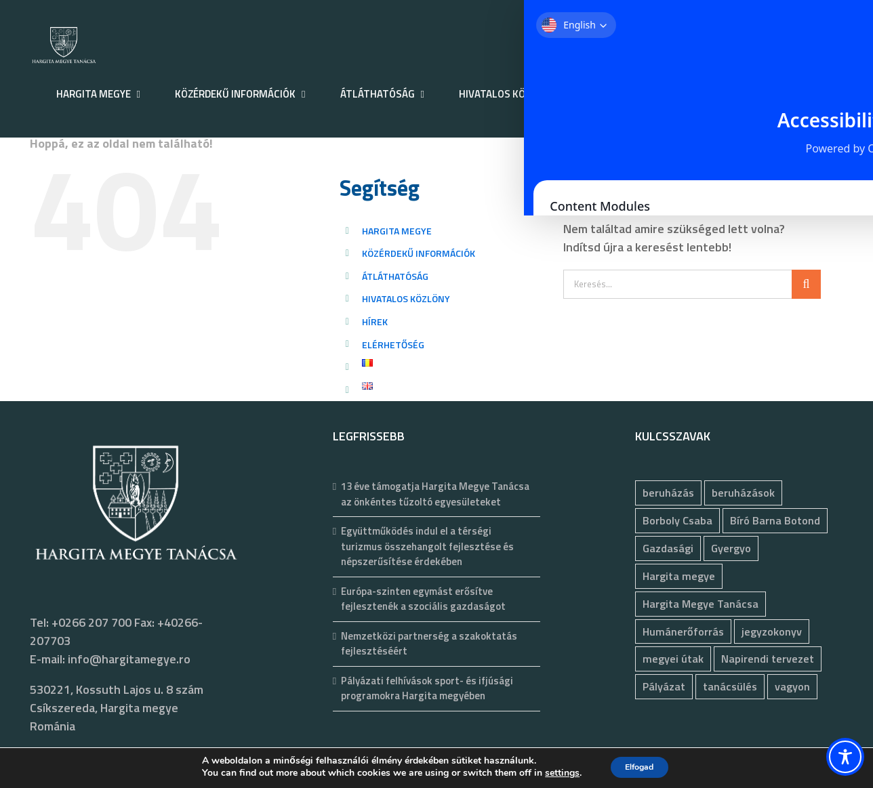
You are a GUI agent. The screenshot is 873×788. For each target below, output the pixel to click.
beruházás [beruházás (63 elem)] (668, 492)
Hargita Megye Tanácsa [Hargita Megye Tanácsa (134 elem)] (700, 604)
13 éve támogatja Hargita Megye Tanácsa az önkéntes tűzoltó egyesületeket (435, 494)
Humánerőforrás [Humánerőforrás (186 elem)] (683, 631)
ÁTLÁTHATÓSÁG (395, 276)
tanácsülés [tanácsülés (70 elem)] (730, 686)
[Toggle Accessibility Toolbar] (845, 756)
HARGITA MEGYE (397, 231)
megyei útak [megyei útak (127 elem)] (673, 658)
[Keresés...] (677, 284)
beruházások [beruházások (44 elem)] (743, 492)
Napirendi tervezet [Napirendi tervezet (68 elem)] (767, 658)
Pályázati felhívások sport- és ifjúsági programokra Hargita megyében (427, 688)
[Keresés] (806, 284)
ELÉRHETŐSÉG (393, 344)
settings (554, 773)
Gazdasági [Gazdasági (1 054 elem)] (668, 548)
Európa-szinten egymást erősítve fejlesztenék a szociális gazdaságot (423, 599)
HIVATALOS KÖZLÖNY (406, 298)
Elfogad (639, 766)
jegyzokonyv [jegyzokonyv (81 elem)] (772, 631)
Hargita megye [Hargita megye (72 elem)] (679, 576)
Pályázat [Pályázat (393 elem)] (664, 686)
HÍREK (375, 321)
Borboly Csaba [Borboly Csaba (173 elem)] (677, 520)
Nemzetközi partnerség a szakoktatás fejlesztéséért (429, 644)
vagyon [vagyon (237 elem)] (792, 686)
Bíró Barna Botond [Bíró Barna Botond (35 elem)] (775, 520)
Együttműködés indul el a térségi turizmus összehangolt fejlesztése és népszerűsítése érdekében (427, 546)
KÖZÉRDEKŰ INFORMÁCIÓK (418, 253)
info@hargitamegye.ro (129, 659)
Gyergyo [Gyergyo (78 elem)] (731, 548)
